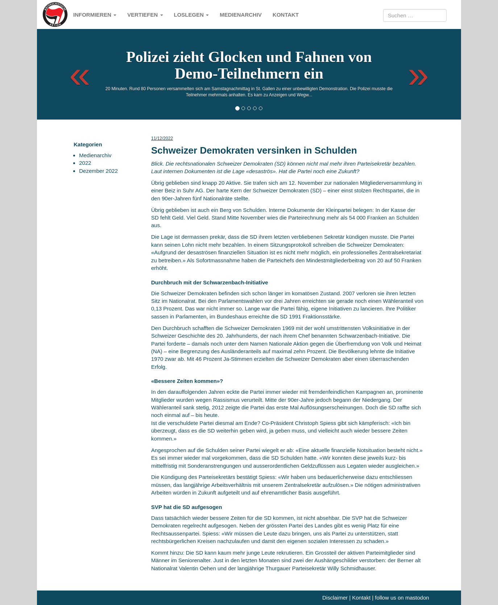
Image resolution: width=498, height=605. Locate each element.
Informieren (94, 15)
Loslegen (191, 15)
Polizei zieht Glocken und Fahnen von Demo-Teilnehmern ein (249, 65)
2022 (85, 163)
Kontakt (286, 15)
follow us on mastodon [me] (402, 597)
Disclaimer (335, 597)
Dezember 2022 (98, 171)
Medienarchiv (241, 15)
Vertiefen (145, 15)
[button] (73, 74)
